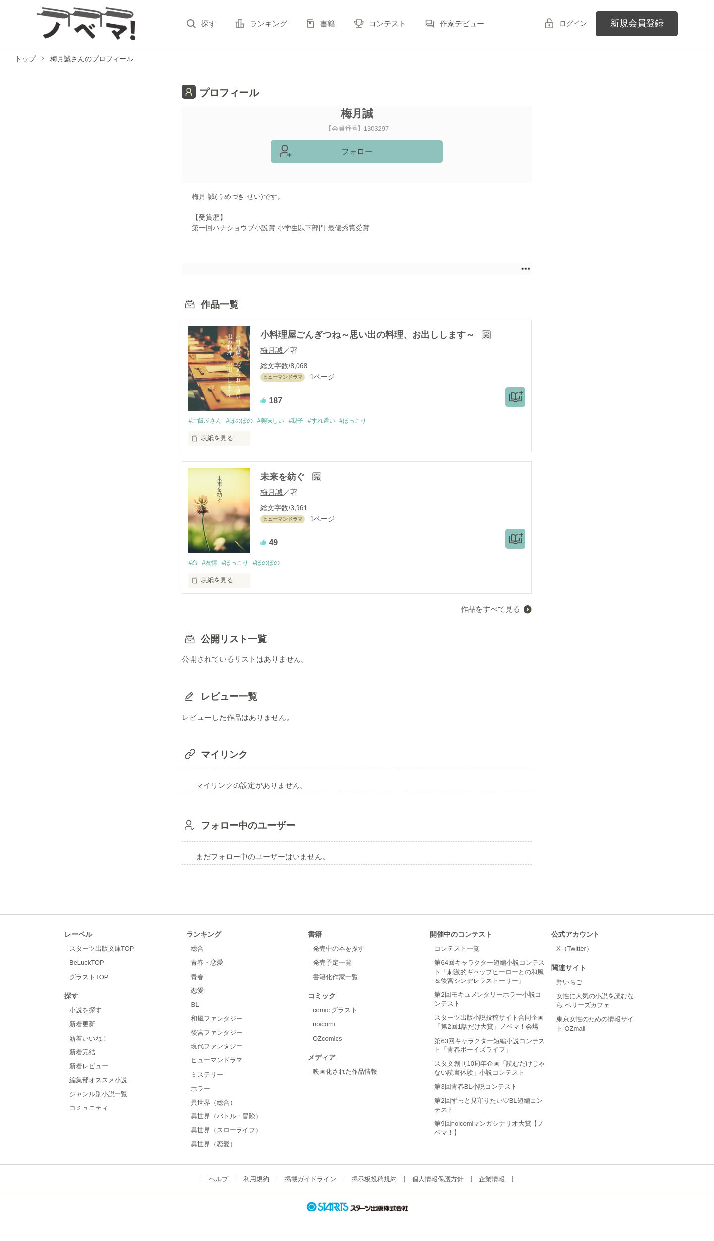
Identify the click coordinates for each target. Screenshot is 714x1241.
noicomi (324, 1025)
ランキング (268, 23)
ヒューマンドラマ (216, 1061)
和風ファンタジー (216, 1019)
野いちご (569, 983)
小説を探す (85, 1011)
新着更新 (82, 1025)
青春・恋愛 (207, 964)
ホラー (200, 1089)
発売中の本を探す (338, 950)
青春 (197, 977)
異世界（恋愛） (213, 1145)
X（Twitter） (574, 950)
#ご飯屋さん (206, 421)
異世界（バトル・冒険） (226, 1117)
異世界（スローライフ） (226, 1131)
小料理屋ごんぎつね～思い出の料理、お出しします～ (368, 335)
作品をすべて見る (490, 610)
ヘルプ (218, 1180)
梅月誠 (271, 350)
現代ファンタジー (216, 1047)
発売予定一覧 (332, 964)
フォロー (357, 151)
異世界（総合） (213, 1103)
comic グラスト (335, 1011)
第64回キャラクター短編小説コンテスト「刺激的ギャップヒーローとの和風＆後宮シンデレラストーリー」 (489, 972)
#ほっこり (368, 421)
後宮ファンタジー (216, 1033)
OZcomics (327, 1039)
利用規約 (256, 1180)
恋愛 (197, 991)
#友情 (212, 564)
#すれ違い (334, 421)
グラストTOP (88, 977)
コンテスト (387, 23)
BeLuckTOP (86, 964)
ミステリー (207, 1075)
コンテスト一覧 (456, 950)
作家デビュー (462, 23)
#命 (193, 564)
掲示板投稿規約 (374, 1180)
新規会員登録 (637, 23)
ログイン (573, 23)
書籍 (327, 23)
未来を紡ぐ (283, 478)
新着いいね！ (88, 1039)
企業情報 (492, 1180)
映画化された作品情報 (345, 1073)
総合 (197, 950)
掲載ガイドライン (310, 1180)
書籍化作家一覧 (335, 977)
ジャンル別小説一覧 (98, 1095)
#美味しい (278, 421)
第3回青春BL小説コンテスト (475, 1087)
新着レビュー (88, 1067)
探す (208, 23)
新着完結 (82, 1053)
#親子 (306, 421)
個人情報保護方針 (438, 1180)
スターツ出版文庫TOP (101, 950)
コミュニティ (88, 1109)
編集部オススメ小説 (98, 1081)
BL (195, 1005)
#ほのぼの (244, 421)
